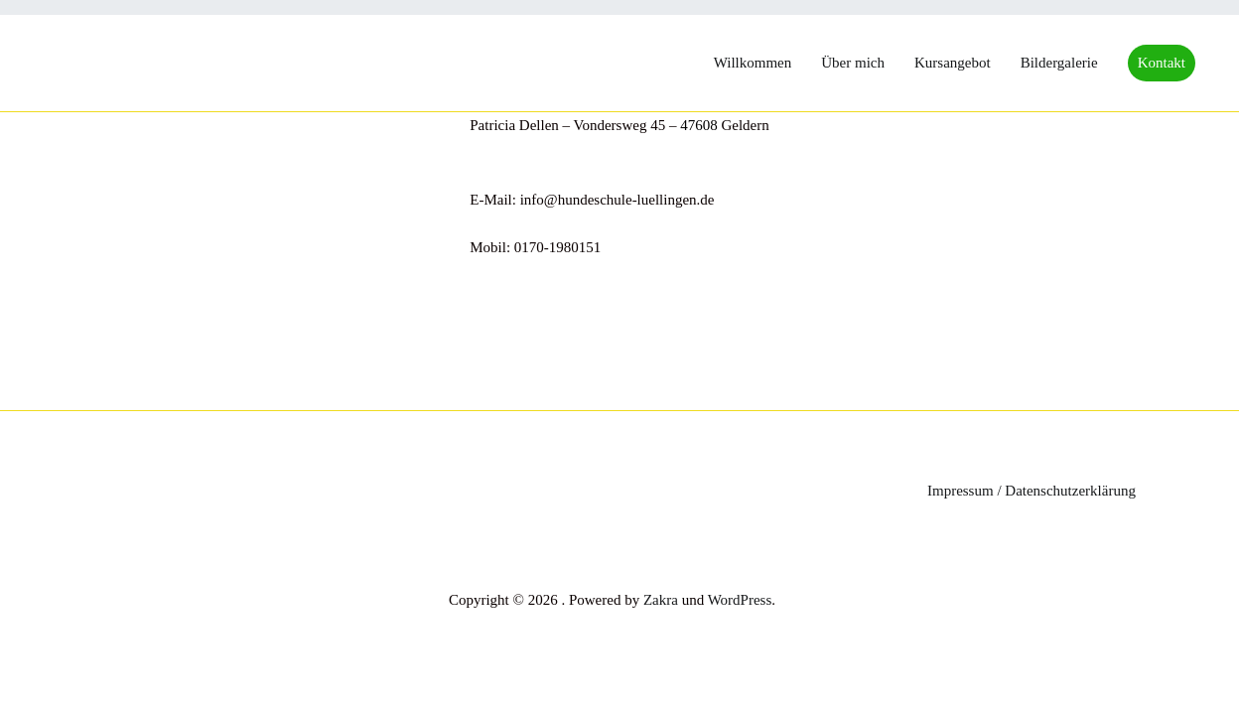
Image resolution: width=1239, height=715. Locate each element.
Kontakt (1161, 63)
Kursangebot (952, 63)
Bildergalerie (1059, 63)
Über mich (853, 63)
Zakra (660, 600)
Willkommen (753, 63)
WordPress (740, 600)
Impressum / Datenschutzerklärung (1031, 491)
